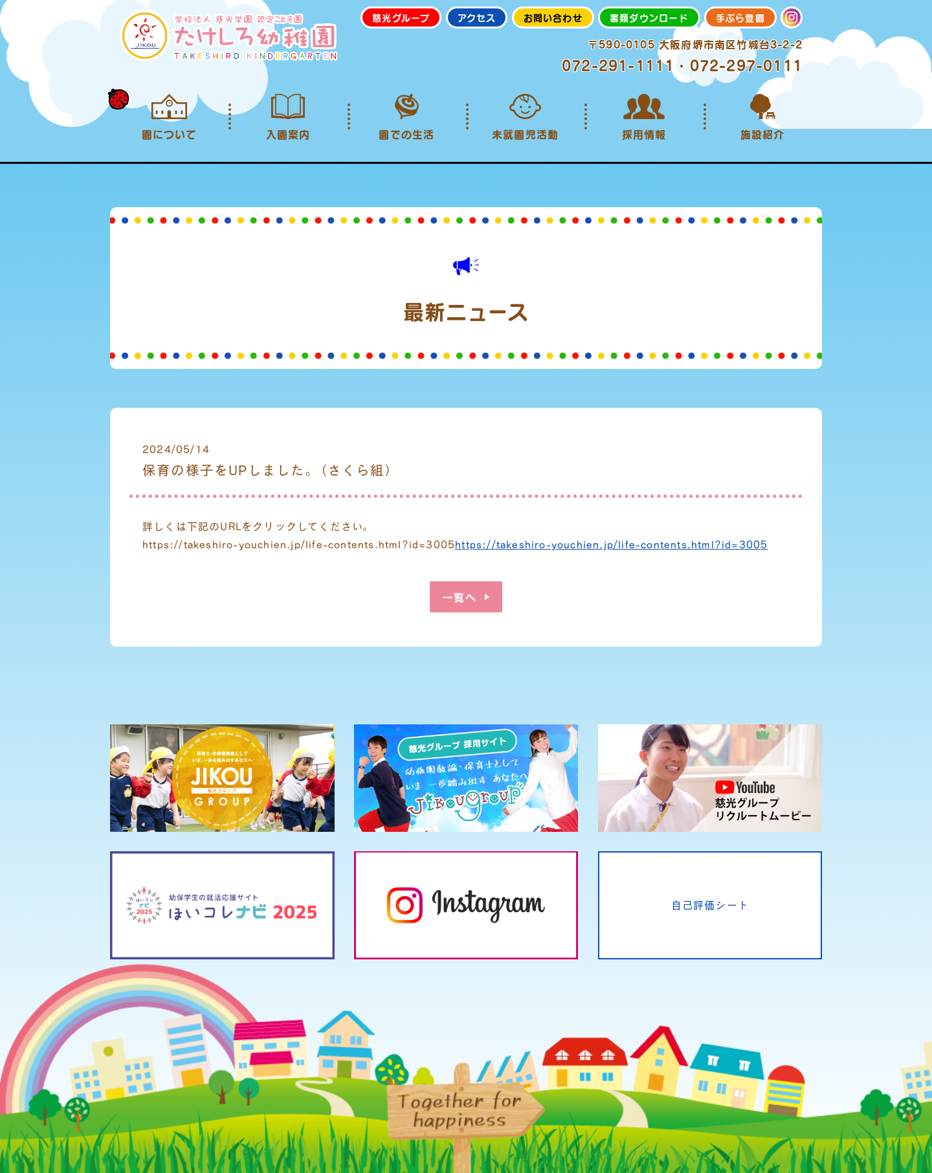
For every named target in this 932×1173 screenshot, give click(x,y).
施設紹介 (763, 117)
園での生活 (407, 117)
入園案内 (287, 117)
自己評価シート (710, 905)
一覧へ (459, 596)
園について (169, 117)
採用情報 (643, 117)
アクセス (477, 17)
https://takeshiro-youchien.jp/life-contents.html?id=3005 (611, 544)
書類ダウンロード (649, 17)
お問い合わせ (553, 17)
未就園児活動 (525, 117)
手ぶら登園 (740, 17)
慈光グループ (401, 17)
